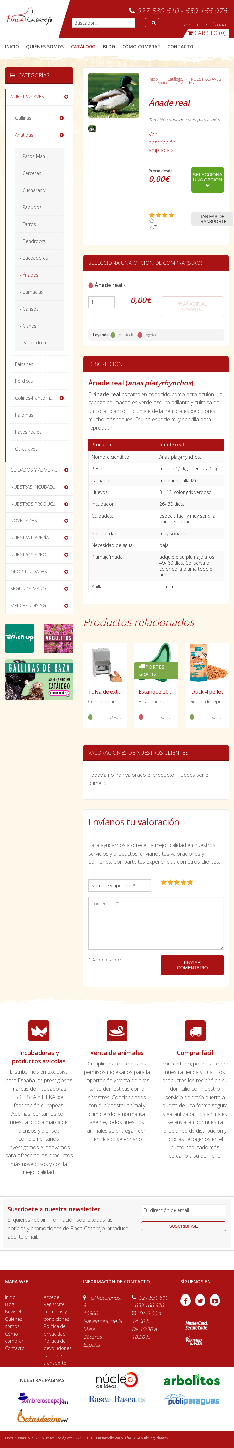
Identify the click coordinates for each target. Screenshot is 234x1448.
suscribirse (183, 1226)
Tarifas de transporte (212, 219)
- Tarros (28, 224)
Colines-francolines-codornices (42, 398)
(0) (207, 33)
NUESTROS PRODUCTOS (35, 504)
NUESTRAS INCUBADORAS (37, 487)
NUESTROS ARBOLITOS (34, 555)
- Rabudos (31, 207)
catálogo (83, 46)
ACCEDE (191, 25)
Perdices (24, 381)
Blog (9, 1304)
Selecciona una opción (207, 179)
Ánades (187, 83)
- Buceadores (34, 258)
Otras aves (26, 449)
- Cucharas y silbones (42, 190)
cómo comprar (141, 46)
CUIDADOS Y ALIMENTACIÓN (39, 470)
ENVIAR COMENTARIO (192, 965)
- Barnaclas (31, 292)
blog (109, 46)
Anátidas (165, 83)
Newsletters (17, 1311)
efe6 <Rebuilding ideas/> (146, 1438)
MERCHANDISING (28, 606)
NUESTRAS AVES (206, 79)
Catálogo (174, 79)
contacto (180, 46)
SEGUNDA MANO (28, 589)
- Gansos (29, 309)
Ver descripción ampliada (162, 142)
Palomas (24, 415)
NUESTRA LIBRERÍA (29, 538)
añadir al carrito (192, 306)
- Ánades (29, 275)
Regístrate (54, 1304)
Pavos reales (28, 432)
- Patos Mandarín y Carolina (42, 156)
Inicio (12, 46)
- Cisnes (28, 326)
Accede (51, 1297)
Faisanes (24, 364)
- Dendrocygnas (36, 241)
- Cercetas (30, 173)
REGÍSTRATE (216, 25)
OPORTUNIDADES (28, 572)
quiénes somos (45, 46)
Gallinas (23, 118)
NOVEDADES (23, 521)
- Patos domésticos (40, 342)
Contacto (15, 1348)
